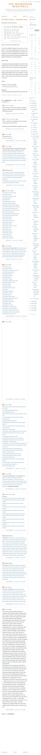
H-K (31, 44)
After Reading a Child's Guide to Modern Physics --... (35, 264)
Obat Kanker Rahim (7, 231)
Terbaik (6, 181)
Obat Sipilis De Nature (8, 305)
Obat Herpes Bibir (7, 218)
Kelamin (15, 172)
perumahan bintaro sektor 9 (12, 548)
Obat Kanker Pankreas (8, 238)
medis (13, 175)
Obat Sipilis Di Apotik (8, 292)
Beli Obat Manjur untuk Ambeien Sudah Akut (13, 462)
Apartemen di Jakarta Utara (14, 479)
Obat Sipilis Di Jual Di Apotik (9, 306)
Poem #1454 (7, 26)
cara (20, 175)
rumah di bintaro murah (15, 543)
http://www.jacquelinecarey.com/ (10, 86)
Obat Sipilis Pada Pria (8, 299)
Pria (21, 172)
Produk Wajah (6, 251)
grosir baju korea (20, 568)
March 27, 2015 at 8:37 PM (14, 240)
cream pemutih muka (12, 483)
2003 (32, 301)
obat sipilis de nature (7, 268)
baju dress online (10, 577)
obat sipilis (5, 289)
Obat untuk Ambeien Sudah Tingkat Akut (12, 448)
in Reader (37, 1)
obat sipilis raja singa (8, 275)
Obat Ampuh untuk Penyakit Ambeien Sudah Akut (14, 431)
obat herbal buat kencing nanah (10, 215)
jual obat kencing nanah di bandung (11, 206)
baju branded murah (14, 575)
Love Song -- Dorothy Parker (35, 187)
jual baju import (12, 601)
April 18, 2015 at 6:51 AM (14, 259)
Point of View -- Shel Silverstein (35, 175)
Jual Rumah (5, 484)
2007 (32, 101)
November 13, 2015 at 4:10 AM (15, 468)
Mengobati (8, 172)
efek (13, 182)
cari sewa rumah (23, 544)
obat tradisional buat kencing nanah (11, 210)
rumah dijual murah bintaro (12, 541)
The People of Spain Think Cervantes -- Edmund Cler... (35, 293)
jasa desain (8, 592)
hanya (14, 174)
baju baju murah (23, 574)
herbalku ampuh (8, 494)
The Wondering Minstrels (20, 5)
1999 (32, 310)
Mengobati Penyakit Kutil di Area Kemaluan (13, 438)
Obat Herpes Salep (7, 224)
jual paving (19, 589)
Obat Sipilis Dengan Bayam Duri (10, 298)
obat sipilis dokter (7, 284)
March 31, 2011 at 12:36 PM (14, 113)
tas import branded (12, 567)
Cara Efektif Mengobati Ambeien (10, 410)
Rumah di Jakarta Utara (14, 477)
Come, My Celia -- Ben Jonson (35, 155)
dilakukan (22, 174)
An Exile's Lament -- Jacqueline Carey (14, 19)
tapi (6, 177)
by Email (30, 1)
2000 (32, 308)
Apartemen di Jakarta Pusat (9, 158)
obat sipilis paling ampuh (8, 272)
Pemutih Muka (21, 249)
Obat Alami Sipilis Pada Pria (9, 203)
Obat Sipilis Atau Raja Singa (9, 192)
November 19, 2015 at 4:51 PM (15, 530)
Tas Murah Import (22, 251)
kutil (3, 181)
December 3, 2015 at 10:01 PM (15, 604)
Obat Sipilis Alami (7, 294)
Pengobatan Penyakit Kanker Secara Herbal (13, 439)
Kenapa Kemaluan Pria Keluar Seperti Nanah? (14, 498)
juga (8, 177)
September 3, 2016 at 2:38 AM (15, 709)
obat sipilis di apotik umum (9, 282)
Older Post (25, 16)
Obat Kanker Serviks (7, 232)
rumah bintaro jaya (12, 539)
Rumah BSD (20, 256)
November (35, 113)
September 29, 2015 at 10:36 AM (16, 316)
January (34, 298)
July (33, 125)
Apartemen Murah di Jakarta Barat (14, 481)
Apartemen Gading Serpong (12, 255)
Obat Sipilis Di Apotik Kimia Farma (11, 310)
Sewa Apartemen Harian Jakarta (10, 249)
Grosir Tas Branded (7, 155)
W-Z (35, 52)
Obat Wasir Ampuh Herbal (9, 429)
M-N (39, 44)
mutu (19, 181)
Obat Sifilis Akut (6, 199)
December (35, 109)
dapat (18, 174)
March (34, 134)
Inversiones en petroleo (9, 119)
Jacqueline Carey (16, 40)
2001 (32, 305)
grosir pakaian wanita (18, 565)
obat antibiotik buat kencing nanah (11, 213)
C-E (35, 63)
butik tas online (20, 567)
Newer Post (4, 16)
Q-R (35, 48)
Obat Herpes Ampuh (7, 222)
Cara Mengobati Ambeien (9, 412)
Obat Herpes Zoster (7, 217)
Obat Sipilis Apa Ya (7, 198)
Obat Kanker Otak (7, 229)
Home (15, 16)
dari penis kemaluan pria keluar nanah (12, 455)
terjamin (7, 182)
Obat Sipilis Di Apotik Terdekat (10, 308)
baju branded (6, 575)
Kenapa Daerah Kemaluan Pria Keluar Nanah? (14, 513)
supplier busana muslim (18, 570)
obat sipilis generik (7, 286)
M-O (35, 67)
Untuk (4, 172)
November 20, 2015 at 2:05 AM (15, 557)
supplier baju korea (7, 572)
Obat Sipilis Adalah (7, 194)
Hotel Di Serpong (22, 248)
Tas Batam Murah (14, 251)
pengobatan (9, 175)
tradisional (5, 179)
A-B (31, 63)
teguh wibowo (7, 190)
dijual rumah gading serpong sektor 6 (16, 555)
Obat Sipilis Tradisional (8, 291)
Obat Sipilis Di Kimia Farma (9, 313)
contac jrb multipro (14, 591)
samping (17, 182)
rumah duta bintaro (17, 546)
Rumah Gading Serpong (19, 157)
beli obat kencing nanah (8, 212)
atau (4, 177)
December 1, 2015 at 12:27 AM (15, 581)
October (34, 117)
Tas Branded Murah (22, 483)
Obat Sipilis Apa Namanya (9, 201)
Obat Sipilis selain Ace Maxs (9, 196)
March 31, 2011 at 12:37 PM (14, 128)
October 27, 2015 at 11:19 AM (15, 399)
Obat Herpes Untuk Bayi (8, 220)
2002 (32, 303)
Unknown (6, 134)
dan (24, 172)
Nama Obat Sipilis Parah (8, 457)
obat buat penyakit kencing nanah (11, 205)
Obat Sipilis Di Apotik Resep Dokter (11, 312)
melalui (4, 175)
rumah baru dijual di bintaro (16, 550)
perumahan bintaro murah (13, 537)
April (34, 131)
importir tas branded (7, 570)
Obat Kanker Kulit (7, 227)
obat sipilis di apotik (7, 273)
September (35, 119)
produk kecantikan (12, 153)
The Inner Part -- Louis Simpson (35, 271)
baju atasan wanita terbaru (12, 574)
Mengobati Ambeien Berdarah (10, 420)
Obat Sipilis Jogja (7, 266)
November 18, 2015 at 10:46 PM (16, 489)
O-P (31, 48)
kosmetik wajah (21, 153)
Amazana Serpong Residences (10, 151)
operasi (23, 175)
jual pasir (14, 589)
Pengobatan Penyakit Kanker (10, 441)
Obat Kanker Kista (7, 234)
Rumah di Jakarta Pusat (11, 160)
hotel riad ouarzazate (8, 138)
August (34, 123)
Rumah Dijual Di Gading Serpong (11, 253)
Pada (19, 172)
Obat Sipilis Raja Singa (8, 301)
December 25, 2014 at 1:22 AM (15, 164)
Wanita (4, 174)
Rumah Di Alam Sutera (14, 484)
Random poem (33, 24)
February (35, 136)
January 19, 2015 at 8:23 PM (15, 185)
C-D (35, 39)
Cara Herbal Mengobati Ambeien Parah (12, 453)
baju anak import (16, 572)
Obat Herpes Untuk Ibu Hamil (10, 225)
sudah (10, 177)
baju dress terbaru (18, 577)
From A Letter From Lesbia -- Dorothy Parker (35, 141)
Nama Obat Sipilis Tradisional (10, 464)
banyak (14, 177)
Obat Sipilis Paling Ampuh (9, 296)
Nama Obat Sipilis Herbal (9, 466)
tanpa (10, 182)
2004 (32, 107)
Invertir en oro (7, 105)
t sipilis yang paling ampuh (9, 287)
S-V (31, 71)
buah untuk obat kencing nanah (10, 208)
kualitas (24, 181)
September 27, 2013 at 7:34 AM (16, 140)
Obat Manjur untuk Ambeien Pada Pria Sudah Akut (15, 443)
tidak (12, 174)
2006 (32, 103)
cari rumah (15, 544)
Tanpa (7, 174)
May (34, 129)
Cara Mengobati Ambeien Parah (10, 436)
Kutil (12, 172)
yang (4, 182)
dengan (17, 175)
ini (9, 174)
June (34, 127)
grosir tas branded (11, 568)
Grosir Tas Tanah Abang (18, 155)
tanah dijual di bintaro (8, 546)
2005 (32, 105)
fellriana (15, 22)
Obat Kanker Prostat (7, 236)
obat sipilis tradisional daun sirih (10, 280)
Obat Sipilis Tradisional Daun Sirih (11, 270)
